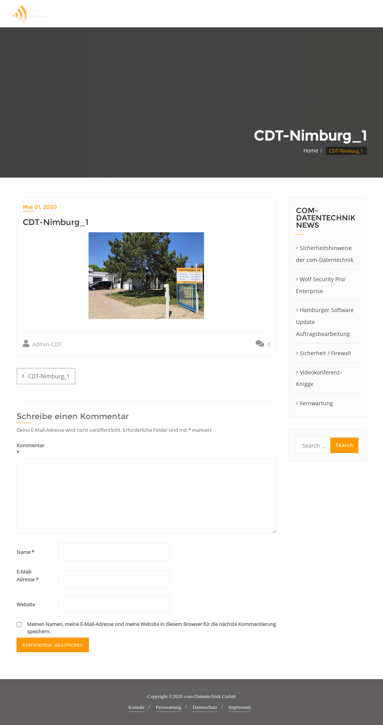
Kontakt (137, 707)
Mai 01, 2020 (40, 206)
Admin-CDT (42, 344)
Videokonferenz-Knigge (319, 378)
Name (25, 552)
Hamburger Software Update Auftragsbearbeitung (325, 321)
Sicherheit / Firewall (325, 353)
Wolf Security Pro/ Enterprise (321, 285)
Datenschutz (204, 707)
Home (310, 150)
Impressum (240, 707)
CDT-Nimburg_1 (49, 376)
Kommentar (30, 449)
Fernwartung (316, 403)
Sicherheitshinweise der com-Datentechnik (324, 253)
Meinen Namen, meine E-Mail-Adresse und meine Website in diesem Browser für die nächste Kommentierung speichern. (151, 628)
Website (26, 604)
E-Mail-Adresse (27, 575)
